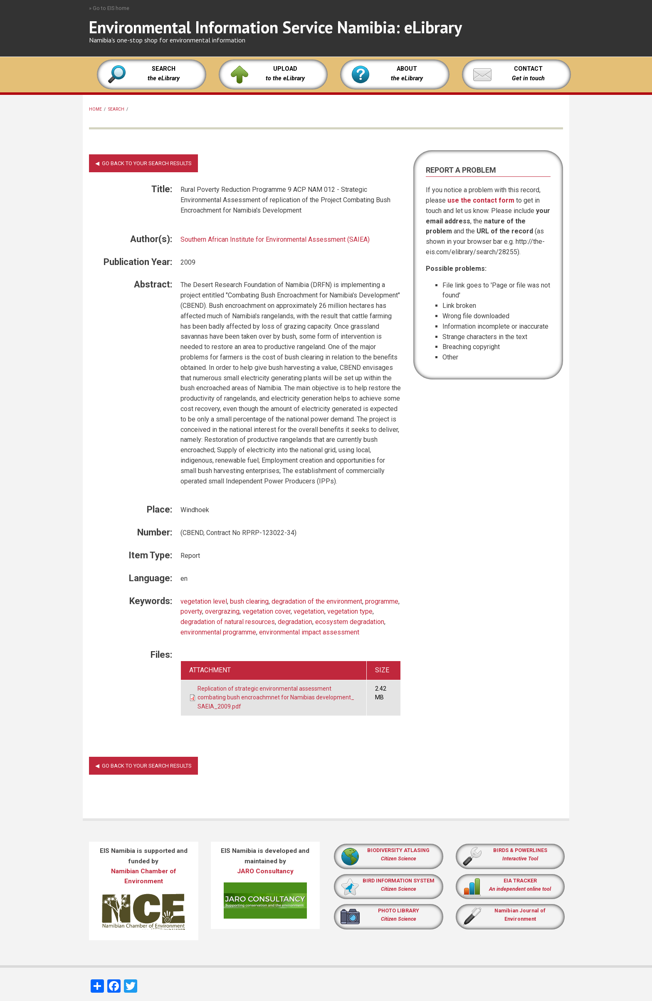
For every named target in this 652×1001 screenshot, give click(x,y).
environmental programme (218, 632)
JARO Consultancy (265, 871)
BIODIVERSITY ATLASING (398, 850)
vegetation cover (266, 611)
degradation (295, 622)
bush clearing (249, 601)
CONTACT (528, 68)
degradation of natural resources (227, 622)
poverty (191, 611)
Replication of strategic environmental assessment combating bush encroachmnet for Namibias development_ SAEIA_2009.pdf (276, 697)
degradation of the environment (317, 601)
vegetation (309, 611)
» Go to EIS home (109, 8)
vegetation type (350, 611)
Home (95, 109)
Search (116, 109)
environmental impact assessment (309, 632)
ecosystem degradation (349, 622)
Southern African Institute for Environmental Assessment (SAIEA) (275, 239)
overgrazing (222, 611)
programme (381, 601)
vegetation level (203, 601)
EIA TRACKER (520, 880)
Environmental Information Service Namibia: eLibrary (275, 27)
